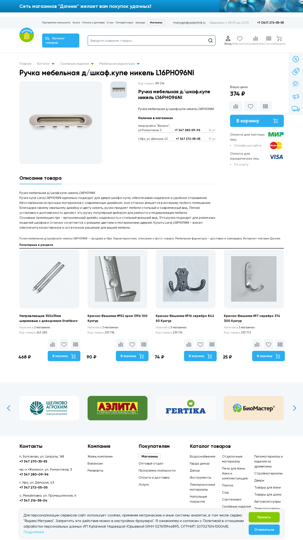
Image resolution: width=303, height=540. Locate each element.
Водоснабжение (202, 456)
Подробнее (34, 532)
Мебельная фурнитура (119, 64)
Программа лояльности (56, 22)
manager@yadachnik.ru (189, 22)
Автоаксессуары (267, 501)
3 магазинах (35, 327)
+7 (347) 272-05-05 (270, 22)
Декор (195, 470)
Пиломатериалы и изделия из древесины (268, 461)
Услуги (76, 22)
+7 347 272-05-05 (188, 139)
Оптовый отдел (124, 22)
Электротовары (267, 508)
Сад (225, 492)
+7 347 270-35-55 (33, 461)
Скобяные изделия (77, 64)
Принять (264, 517)
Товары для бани (267, 487)
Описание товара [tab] (40, 178)
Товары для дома (267, 494)
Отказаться (264, 530)
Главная (25, 64)
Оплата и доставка (93, 22)
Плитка (227, 485)
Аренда (140, 22)
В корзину (257, 121)
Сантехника (231, 499)
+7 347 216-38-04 (33, 500)
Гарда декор (200, 463)
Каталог (46, 64)
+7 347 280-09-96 (187, 130)
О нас (110, 22)
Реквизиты (95, 470)
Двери (259, 480)
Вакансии (95, 463)
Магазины (156, 22)
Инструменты (200, 477)
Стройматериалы (268, 473)
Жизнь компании (100, 456)
